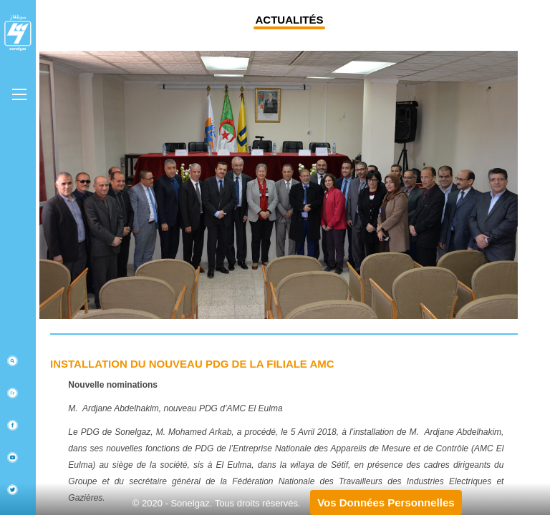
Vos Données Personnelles (385, 502)
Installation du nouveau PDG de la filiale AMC (192, 364)
